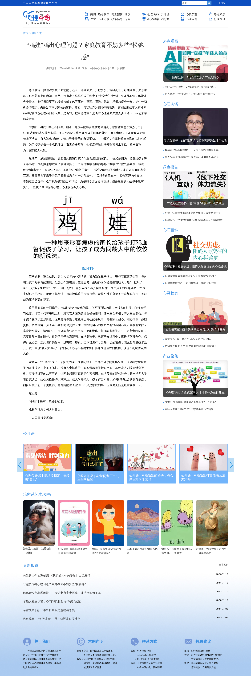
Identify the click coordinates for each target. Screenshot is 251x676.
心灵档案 (153, 19)
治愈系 (165, 19)
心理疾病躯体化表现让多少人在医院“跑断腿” (190, 276)
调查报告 (117, 14)
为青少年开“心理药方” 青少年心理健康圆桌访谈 (192, 157)
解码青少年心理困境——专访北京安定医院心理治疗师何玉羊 (62, 592)
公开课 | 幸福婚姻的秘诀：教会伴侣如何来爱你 (151, 477)
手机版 (222, 3)
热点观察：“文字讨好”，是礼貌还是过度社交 (190, 94)
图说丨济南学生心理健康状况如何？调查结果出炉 (193, 213)
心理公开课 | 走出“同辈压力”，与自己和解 (98, 478)
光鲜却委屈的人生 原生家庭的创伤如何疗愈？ (191, 346)
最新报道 (37, 33)
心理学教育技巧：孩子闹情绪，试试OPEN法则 (191, 283)
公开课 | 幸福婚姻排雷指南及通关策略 (203, 477)
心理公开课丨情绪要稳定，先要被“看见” (47, 477)
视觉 (93, 19)
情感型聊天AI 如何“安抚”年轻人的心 (195, 77)
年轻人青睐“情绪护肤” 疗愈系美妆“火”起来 (189, 409)
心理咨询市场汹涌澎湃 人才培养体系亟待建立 (195, 392)
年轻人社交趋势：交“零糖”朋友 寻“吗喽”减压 (190, 87)
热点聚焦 (219, 14)
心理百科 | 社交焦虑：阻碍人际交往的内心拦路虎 (195, 266)
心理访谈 (103, 19)
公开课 (165, 14)
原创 (127, 14)
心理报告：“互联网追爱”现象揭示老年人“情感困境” (194, 220)
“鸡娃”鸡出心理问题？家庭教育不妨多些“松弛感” (54, 584)
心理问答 (191, 19)
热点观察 (103, 14)
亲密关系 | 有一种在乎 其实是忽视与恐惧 (188, 339)
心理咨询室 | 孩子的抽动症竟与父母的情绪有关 (195, 329)
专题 (127, 19)
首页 (25, 33)
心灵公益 (191, 14)
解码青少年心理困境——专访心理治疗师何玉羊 (192, 150)
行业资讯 (219, 19)
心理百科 (153, 14)
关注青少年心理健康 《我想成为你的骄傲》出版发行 (56, 575)
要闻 (93, 14)
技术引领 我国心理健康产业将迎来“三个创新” (190, 402)
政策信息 (117, 19)
